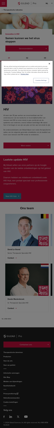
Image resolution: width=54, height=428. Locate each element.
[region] (27, 73)
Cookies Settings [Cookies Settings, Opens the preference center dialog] (41, 80)
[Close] (49, 63)
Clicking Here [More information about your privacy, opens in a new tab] (25, 74)
